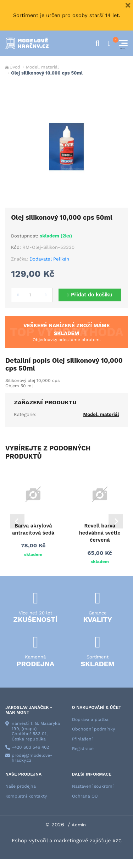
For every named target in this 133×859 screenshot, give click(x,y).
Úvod (15, 67)
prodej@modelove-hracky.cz (32, 758)
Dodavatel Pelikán (49, 259)
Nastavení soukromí (92, 786)
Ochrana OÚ (85, 796)
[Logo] (27, 43)
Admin (79, 824)
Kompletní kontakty (26, 796)
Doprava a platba (90, 719)
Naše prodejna (20, 786)
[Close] (127, 5)
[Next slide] (116, 521)
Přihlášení (82, 739)
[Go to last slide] (17, 521)
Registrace (83, 748)
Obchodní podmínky (93, 729)
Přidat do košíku (91, 294)
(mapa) (29, 728)
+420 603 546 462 (30, 747)
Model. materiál (42, 67)
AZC (117, 840)
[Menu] (123, 43)
